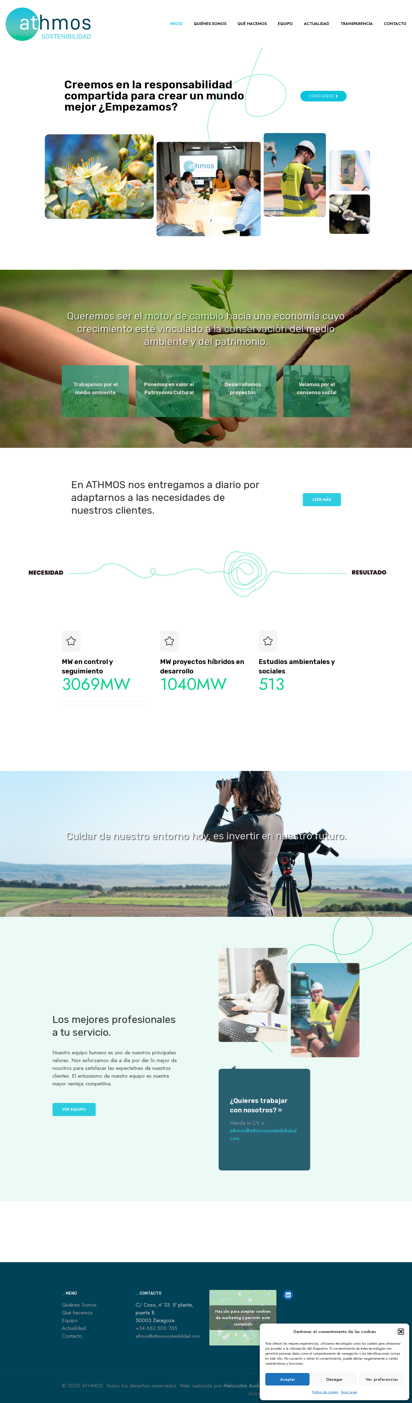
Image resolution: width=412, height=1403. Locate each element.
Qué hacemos (77, 1312)
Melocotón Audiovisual (249, 1385)
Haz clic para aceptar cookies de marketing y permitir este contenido (243, 1318)
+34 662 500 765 (156, 1328)
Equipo (70, 1320)
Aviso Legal (349, 1392)
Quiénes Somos (79, 1305)
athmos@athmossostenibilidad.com (168, 1336)
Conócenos (323, 96)
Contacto (72, 1336)
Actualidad (74, 1328)
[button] (401, 1331)
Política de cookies (325, 1392)
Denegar (334, 1379)
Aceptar (287, 1379)
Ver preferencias (382, 1379)
